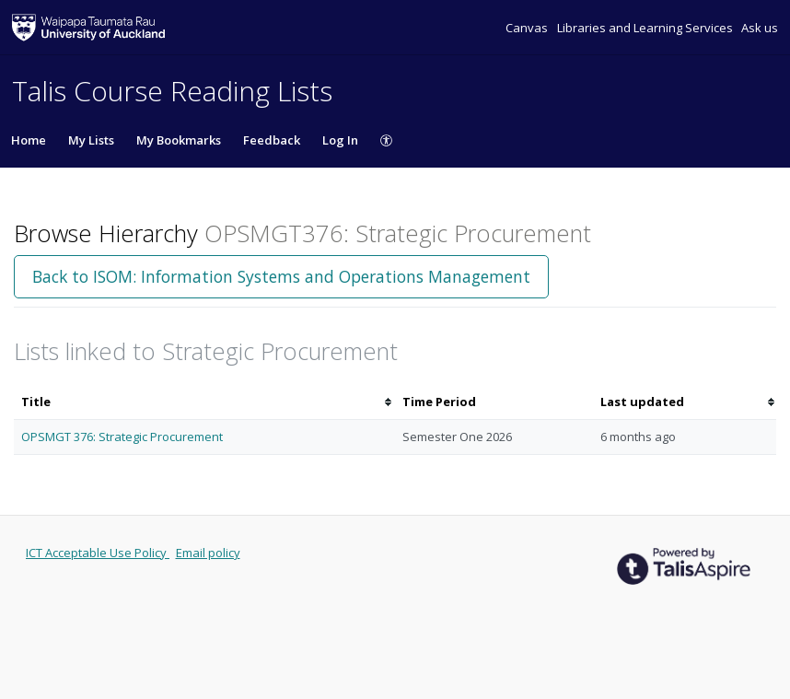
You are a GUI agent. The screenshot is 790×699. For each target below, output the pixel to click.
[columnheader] (204, 402)
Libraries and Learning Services (646, 27)
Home (28, 140)
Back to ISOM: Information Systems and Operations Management (281, 276)
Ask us (759, 27)
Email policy (208, 552)
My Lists (91, 140)
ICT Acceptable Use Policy (97, 552)
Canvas (528, 27)
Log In (340, 140)
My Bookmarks (178, 140)
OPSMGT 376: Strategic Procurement (122, 436)
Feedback (271, 140)
